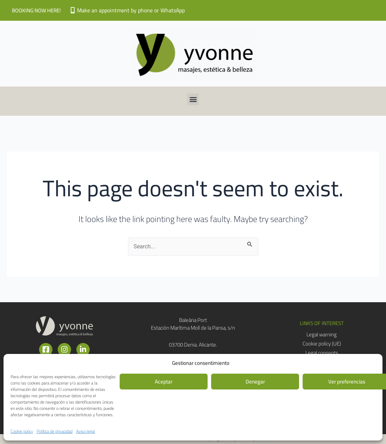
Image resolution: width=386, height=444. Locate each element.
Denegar (255, 381)
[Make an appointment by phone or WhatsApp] (72, 10)
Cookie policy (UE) (322, 343)
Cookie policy (22, 431)
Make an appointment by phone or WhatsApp (131, 10)
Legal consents (321, 352)
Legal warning (321, 334)
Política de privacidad (54, 431)
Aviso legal (85, 431)
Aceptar (163, 381)
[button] (193, 99)
